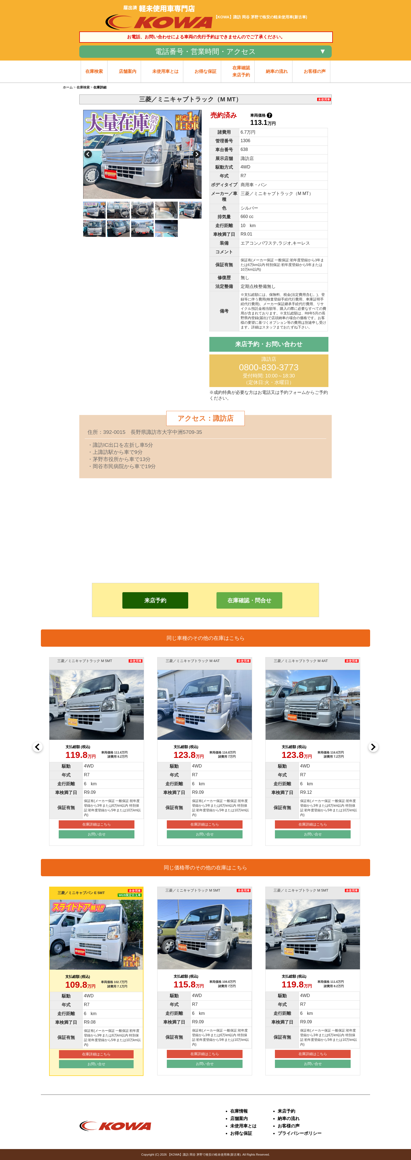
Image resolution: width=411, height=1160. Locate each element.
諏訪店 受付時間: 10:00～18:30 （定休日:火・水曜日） (269, 370)
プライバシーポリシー (300, 1133)
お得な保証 (241, 1133)
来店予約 (155, 600)
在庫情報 (239, 1111)
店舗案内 (239, 1118)
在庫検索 (83, 87)
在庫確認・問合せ (249, 600)
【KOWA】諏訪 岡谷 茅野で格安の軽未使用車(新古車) (204, 1154)
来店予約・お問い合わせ (269, 344)
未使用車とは (243, 1126)
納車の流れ (289, 1118)
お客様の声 (289, 1126)
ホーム (68, 87)
